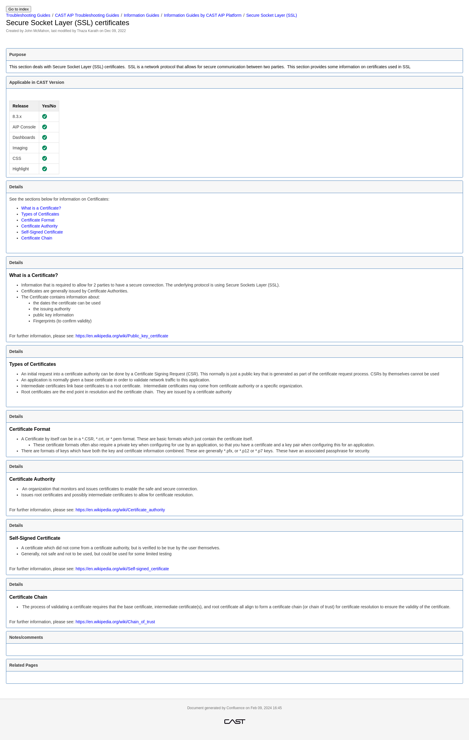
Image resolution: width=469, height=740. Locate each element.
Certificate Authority (39, 226)
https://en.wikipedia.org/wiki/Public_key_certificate (122, 335)
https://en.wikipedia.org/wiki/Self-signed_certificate (122, 568)
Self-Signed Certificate (42, 232)
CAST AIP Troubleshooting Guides (87, 15)
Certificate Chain (36, 238)
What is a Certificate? (41, 208)
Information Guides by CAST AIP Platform (202, 15)
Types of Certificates (40, 214)
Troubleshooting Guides (28, 15)
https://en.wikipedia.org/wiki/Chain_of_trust (115, 621)
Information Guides (141, 15)
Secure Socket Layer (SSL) (271, 15)
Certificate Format (37, 220)
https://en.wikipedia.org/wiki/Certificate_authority (120, 509)
